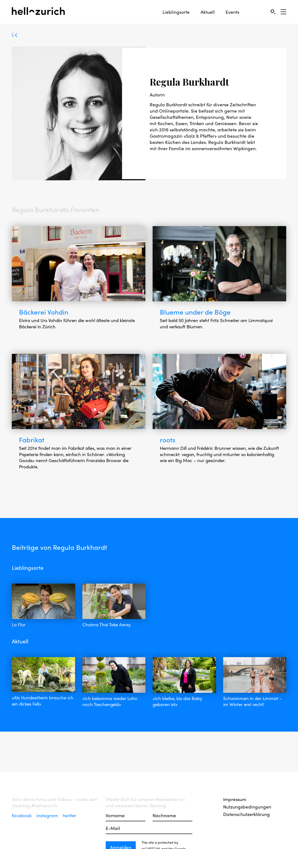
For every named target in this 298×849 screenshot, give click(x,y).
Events (232, 12)
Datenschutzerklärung (246, 814)
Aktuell (208, 12)
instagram (47, 815)
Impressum (234, 799)
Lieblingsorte (176, 12)
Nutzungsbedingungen (247, 806)
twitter (69, 815)
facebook (22, 815)
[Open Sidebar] (283, 11)
